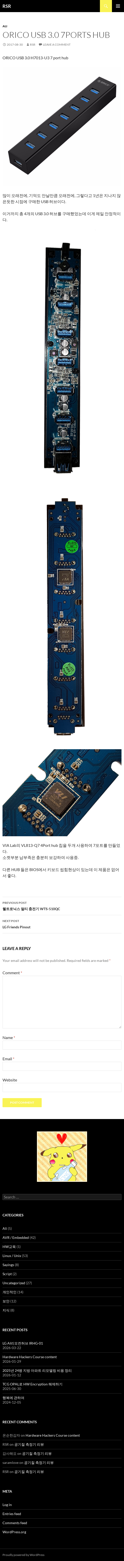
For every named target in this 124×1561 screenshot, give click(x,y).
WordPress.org (14, 1532)
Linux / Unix (12, 1255)
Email (8, 1058)
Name (9, 1037)
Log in (7, 1504)
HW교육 (9, 1246)
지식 (6, 1310)
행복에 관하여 (13, 1398)
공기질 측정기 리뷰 (29, 1444)
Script (7, 1274)
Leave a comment (57, 44)
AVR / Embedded (16, 1237)
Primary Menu (118, 6)
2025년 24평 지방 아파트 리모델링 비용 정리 (37, 1370)
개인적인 (10, 1292)
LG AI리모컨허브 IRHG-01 (23, 1343)
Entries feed (12, 1514)
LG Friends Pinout (62, 923)
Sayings (8, 1265)
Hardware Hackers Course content (30, 1357)
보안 (6, 1301)
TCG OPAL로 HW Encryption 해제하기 (33, 1384)
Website (10, 1079)
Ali (5, 26)
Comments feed (15, 1523)
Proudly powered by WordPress (23, 1555)
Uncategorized (14, 1283)
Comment (12, 972)
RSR (7, 6)
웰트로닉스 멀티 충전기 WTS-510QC (62, 905)
